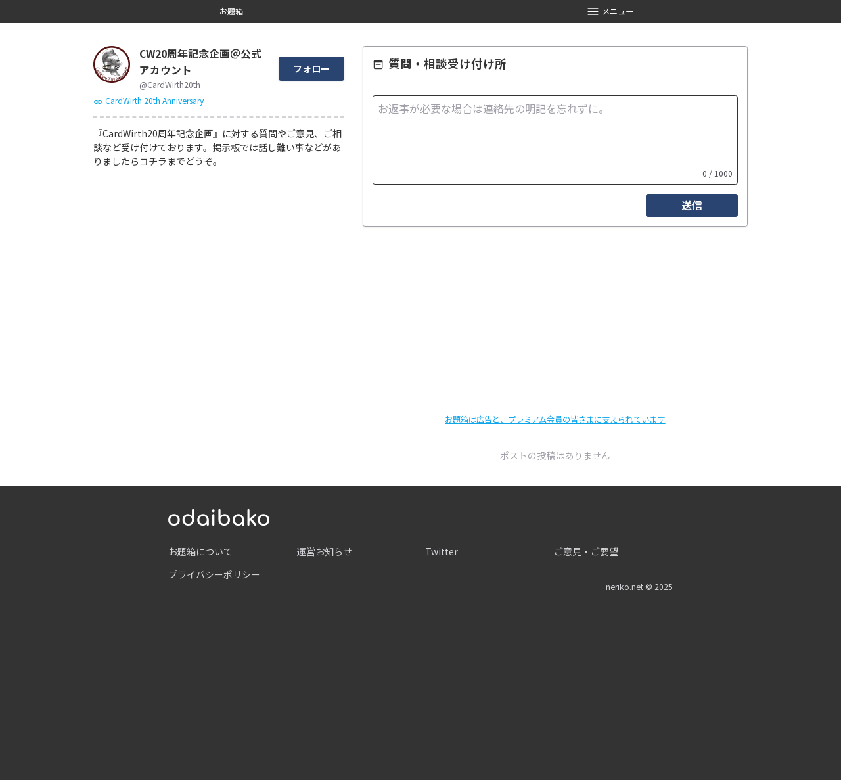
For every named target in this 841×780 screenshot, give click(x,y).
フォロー (311, 68)
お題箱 (231, 11)
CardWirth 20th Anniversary (148, 100)
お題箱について (200, 551)
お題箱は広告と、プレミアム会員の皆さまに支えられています (555, 419)
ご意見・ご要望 (586, 551)
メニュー (610, 11)
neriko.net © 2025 (639, 587)
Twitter (441, 551)
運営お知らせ (324, 551)
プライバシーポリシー (214, 574)
